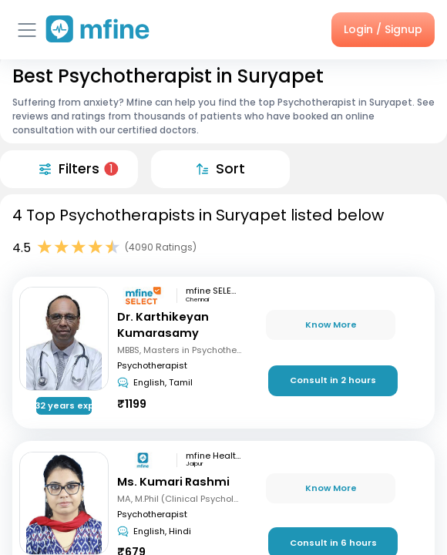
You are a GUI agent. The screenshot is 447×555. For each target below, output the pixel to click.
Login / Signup (383, 29)
